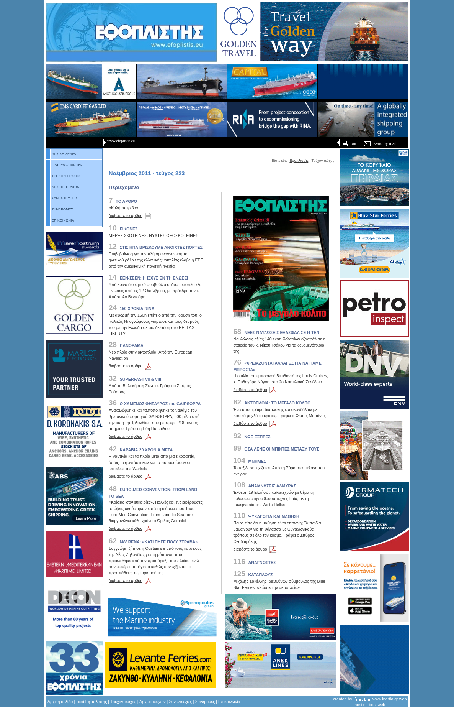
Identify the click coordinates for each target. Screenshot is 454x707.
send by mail (380, 143)
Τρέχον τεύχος (123, 701)
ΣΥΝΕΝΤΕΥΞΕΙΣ (62, 198)
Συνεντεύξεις (180, 701)
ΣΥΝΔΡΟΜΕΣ (59, 209)
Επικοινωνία (229, 701)
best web (377, 704)
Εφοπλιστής (299, 161)
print (349, 143)
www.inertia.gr (385, 699)
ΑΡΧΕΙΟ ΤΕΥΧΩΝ (63, 187)
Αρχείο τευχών (152, 701)
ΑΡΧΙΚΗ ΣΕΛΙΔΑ (62, 154)
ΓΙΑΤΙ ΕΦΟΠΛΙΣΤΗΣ (64, 165)
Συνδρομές (205, 701)
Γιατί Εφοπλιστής (91, 701)
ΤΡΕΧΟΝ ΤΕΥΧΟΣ (63, 176)
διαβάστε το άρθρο (131, 215)
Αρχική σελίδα (60, 701)
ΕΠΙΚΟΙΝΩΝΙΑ (60, 220)
